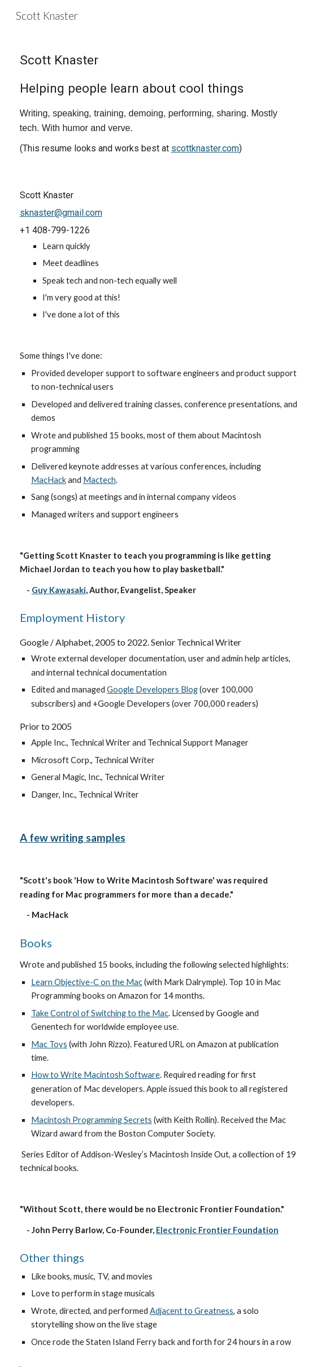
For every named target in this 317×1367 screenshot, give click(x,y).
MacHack (48, 480)
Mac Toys (49, 1044)
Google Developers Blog (152, 689)
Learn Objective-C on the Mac (86, 982)
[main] (158, 101)
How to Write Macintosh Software (95, 1074)
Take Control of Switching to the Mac (99, 1013)
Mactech (99, 480)
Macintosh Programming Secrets (91, 1120)
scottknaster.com (205, 148)
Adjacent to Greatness (191, 1311)
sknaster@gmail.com (61, 212)
